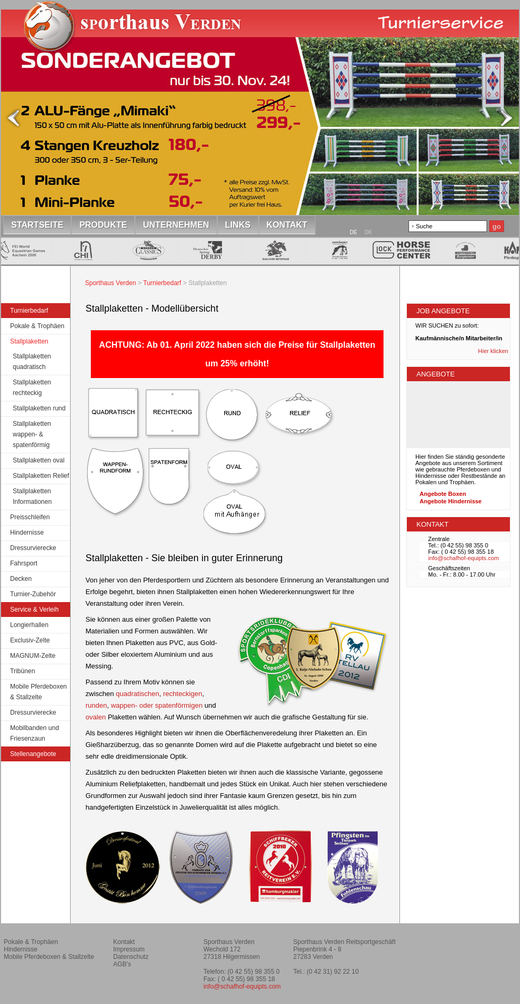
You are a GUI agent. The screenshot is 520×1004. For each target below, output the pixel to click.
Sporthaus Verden (110, 283)
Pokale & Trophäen (37, 326)
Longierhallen (29, 625)
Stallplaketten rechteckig (32, 388)
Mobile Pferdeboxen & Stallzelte (38, 692)
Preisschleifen (30, 517)
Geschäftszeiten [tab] (449, 568)
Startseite (137, 34)
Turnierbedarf (29, 310)
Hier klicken (494, 351)
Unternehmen (176, 224)
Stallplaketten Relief (41, 475)
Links (238, 224)
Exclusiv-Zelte (30, 640)
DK (368, 232)
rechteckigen (182, 694)
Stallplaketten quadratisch (32, 362)
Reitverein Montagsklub (465, 946)
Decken (21, 578)
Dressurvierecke (33, 548)
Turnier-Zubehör (33, 594)
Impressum (128, 949)
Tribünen (22, 671)
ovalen (96, 717)
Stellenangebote (33, 754)
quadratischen (137, 694)
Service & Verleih (34, 609)
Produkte (103, 224)
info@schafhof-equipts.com (463, 558)
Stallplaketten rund (39, 408)
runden (96, 705)
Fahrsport (23, 563)
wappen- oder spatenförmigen (157, 705)
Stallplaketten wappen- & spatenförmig (32, 434)
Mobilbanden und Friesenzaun (34, 733)
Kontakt (287, 224)
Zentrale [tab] (438, 539)
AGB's (122, 964)
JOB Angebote (443, 311)
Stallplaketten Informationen (32, 496)
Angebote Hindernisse (451, 501)
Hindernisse (27, 532)
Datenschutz (131, 956)
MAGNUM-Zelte (32, 655)
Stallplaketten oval (38, 460)
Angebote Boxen (443, 494)
